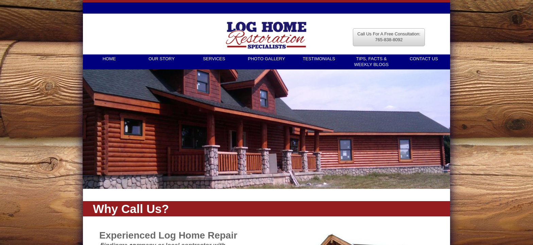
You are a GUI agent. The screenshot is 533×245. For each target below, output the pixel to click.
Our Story (162, 58)
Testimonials (319, 58)
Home (109, 58)
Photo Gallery (266, 58)
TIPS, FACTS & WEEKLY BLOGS (371, 61)
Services (214, 58)
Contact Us (424, 58)
